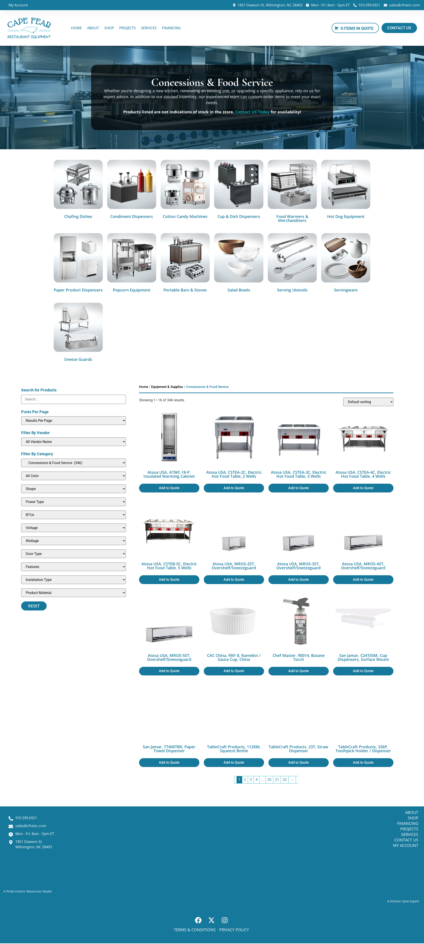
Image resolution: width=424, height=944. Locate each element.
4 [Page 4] (256, 780)
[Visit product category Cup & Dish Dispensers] (238, 190)
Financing (171, 28)
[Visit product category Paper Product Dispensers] (78, 263)
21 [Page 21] (277, 780)
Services (149, 28)
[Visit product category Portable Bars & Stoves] (185, 263)
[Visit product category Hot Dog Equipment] (345, 190)
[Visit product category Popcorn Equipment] (131, 263)
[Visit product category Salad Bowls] (238, 263)
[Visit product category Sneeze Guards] (78, 333)
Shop (109, 28)
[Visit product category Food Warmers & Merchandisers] (292, 192)
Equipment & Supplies (167, 387)
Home (76, 28)
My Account (18, 5)
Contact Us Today (252, 111)
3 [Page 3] (251, 780)
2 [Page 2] (245, 780)
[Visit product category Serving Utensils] (292, 263)
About (93, 28)
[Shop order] (368, 402)
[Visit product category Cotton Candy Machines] (185, 190)
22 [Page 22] (285, 780)
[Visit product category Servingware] (345, 263)
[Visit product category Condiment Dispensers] (131, 190)
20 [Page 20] (269, 780)
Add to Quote (169, 488)
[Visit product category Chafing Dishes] (78, 190)
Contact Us (406, 840)
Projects (127, 28)
